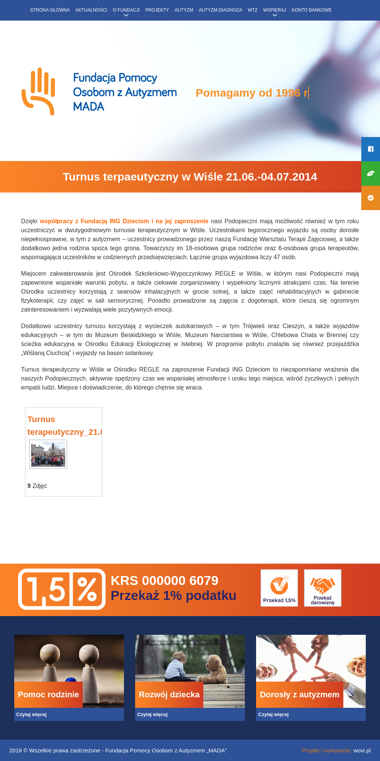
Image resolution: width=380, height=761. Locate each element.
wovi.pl (362, 750)
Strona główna (50, 10)
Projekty (157, 10)
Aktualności (91, 10)
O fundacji (126, 10)
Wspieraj (274, 10)
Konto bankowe (312, 10)
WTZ (253, 10)
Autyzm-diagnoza (220, 10)
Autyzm (184, 10)
